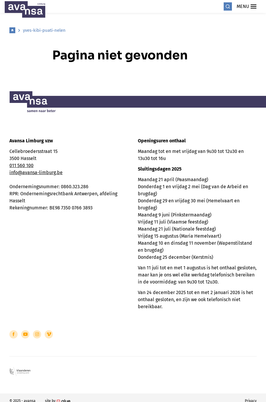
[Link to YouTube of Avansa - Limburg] (25, 334)
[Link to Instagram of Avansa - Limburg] (37, 334)
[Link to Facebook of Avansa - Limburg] (13, 334)
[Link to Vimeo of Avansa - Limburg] (49, 334)
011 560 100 (21, 165)
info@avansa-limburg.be (36, 172)
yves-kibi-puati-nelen (44, 30)
